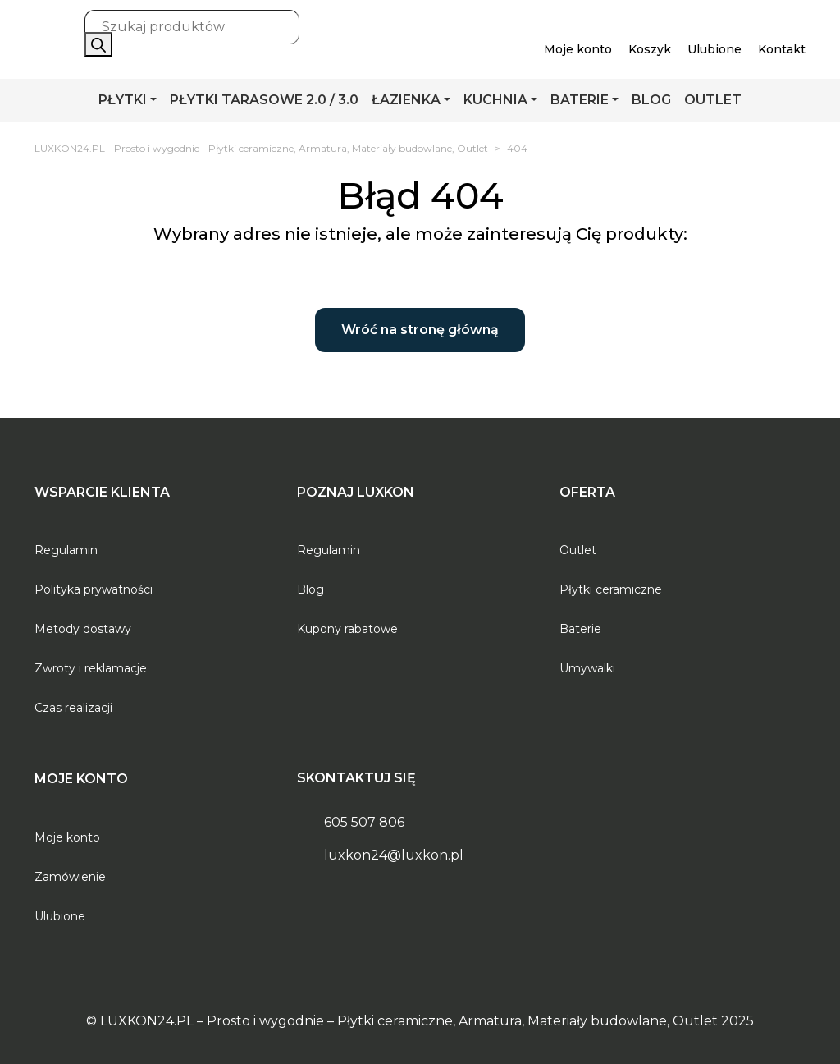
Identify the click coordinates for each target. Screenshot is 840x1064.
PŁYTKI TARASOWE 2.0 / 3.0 (264, 100)
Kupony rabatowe (347, 628)
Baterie (580, 628)
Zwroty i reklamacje (90, 668)
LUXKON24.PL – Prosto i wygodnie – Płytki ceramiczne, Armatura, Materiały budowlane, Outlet (409, 1021)
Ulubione (59, 916)
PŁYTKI (122, 100)
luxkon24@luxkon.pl (393, 855)
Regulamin (66, 550)
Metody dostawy (82, 628)
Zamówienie (70, 876)
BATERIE (579, 100)
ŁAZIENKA (406, 100)
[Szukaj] (98, 44)
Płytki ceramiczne (610, 589)
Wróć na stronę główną (420, 329)
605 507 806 (364, 822)
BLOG (651, 100)
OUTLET (713, 100)
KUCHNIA (495, 100)
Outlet (577, 550)
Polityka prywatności (93, 589)
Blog (310, 589)
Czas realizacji (73, 707)
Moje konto (67, 837)
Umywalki (587, 668)
